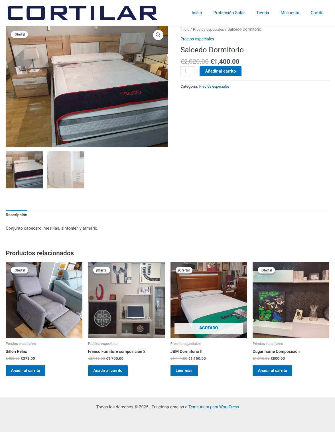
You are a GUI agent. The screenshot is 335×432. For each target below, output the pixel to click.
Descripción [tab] (17, 215)
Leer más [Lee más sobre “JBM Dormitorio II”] (188, 373)
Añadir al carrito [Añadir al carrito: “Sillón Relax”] (29, 373)
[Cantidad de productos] (188, 71)
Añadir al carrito (221, 71)
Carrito (318, 12)
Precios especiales (210, 29)
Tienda (269, 12)
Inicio (209, 12)
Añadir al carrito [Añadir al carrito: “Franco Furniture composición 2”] (112, 373)
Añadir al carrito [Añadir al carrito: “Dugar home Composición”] (276, 373)
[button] (158, 35)
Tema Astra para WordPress (213, 407)
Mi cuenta (294, 12)
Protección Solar (239, 12)
